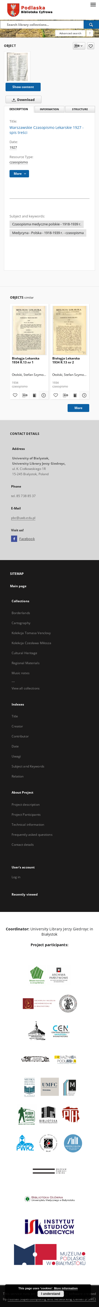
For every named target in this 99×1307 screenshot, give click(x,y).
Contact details (23, 844)
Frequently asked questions (32, 834)
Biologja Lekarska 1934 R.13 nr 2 (66, 360)
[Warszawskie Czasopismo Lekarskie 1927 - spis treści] (17, 67)
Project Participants (26, 814)
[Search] (91, 24)
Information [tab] (49, 109)
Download (22, 99)
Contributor (20, 736)
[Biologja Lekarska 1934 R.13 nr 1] (29, 330)
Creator (17, 726)
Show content (23, 87)
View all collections (26, 688)
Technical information (28, 824)
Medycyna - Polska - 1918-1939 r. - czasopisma (48, 233)
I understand (50, 1294)
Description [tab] (19, 109)
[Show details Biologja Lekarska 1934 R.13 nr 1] (43, 395)
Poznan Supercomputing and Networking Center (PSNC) (52, 1299)
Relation (18, 776)
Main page (18, 586)
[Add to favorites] (90, 45)
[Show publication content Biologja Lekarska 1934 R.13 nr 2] (74, 395)
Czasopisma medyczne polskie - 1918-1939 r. (46, 224)
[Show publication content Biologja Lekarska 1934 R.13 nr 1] (34, 395)
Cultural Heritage (24, 653)
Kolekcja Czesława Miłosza (31, 643)
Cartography (21, 623)
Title (15, 716)
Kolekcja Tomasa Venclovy (31, 633)
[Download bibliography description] (24, 395)
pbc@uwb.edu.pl (23, 518)
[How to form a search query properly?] (89, 33)
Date (15, 746)
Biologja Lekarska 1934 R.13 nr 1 (25, 360)
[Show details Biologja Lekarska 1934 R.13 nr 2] (83, 395)
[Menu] (93, 4)
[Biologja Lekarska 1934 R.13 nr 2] (70, 330)
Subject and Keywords (28, 766)
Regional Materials (26, 663)
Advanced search (70, 33)
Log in (16, 877)
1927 (13, 147)
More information (66, 1288)
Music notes (21, 673)
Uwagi (16, 756)
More (78, 408)
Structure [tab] (80, 109)
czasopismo (19, 162)
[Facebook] (14, 539)
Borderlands (21, 613)
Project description (26, 804)
